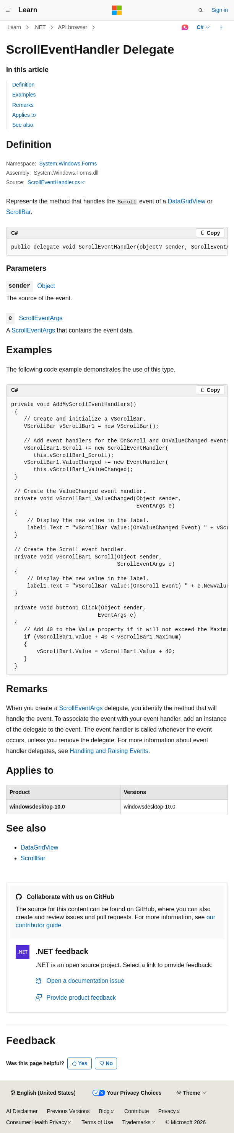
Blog (104, 1111)
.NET (40, 27)
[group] (117, 247)
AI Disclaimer (21, 1111)
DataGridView (186, 201)
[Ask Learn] (184, 27)
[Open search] (200, 10)
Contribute (136, 1111)
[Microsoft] (117, 10)
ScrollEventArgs (41, 318)
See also (22, 125)
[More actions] (221, 27)
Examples (24, 95)
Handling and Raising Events (109, 751)
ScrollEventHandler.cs (54, 182)
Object (46, 286)
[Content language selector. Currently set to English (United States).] (43, 1093)
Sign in (219, 10)
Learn (14, 27)
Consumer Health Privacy (36, 1122)
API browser (72, 27)
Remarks (23, 105)
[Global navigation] (7, 10)
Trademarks (136, 1122)
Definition (23, 85)
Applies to (24, 115)
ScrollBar (18, 212)
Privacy (167, 1111)
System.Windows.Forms (68, 163)
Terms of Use (97, 1122)
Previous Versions (68, 1111)
